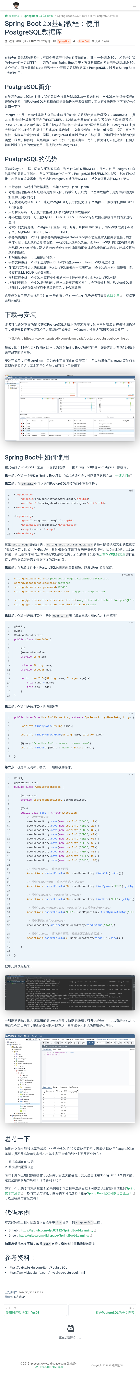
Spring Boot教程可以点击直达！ (111, 1193)
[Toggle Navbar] (134, 5)
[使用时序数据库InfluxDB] (35, 1310)
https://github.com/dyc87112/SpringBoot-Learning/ (59, 1230)
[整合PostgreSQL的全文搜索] (102, 1310)
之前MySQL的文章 (112, 554)
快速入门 (123, 475)
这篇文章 (114, 296)
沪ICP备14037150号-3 (49, 1367)
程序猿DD (15, 41)
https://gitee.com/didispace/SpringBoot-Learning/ (55, 1235)
